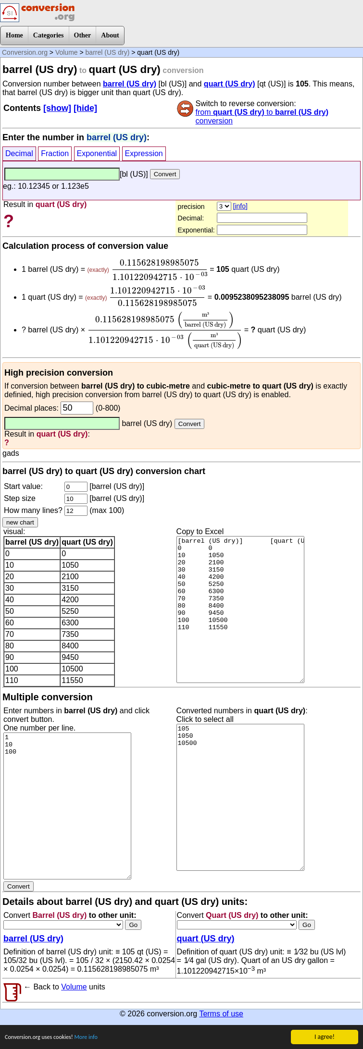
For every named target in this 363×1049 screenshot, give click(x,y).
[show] (57, 108)
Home (14, 35)
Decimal (19, 153)
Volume (66, 52)
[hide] (85, 108)
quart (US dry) (229, 84)
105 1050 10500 (240, 797)
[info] (240, 206)
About (110, 35)
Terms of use (221, 1014)
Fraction (55, 153)
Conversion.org (25, 52)
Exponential (97, 153)
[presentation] (159, 270)
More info (96, 1038)
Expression (144, 153)
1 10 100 (67, 805)
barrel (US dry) (108, 52)
